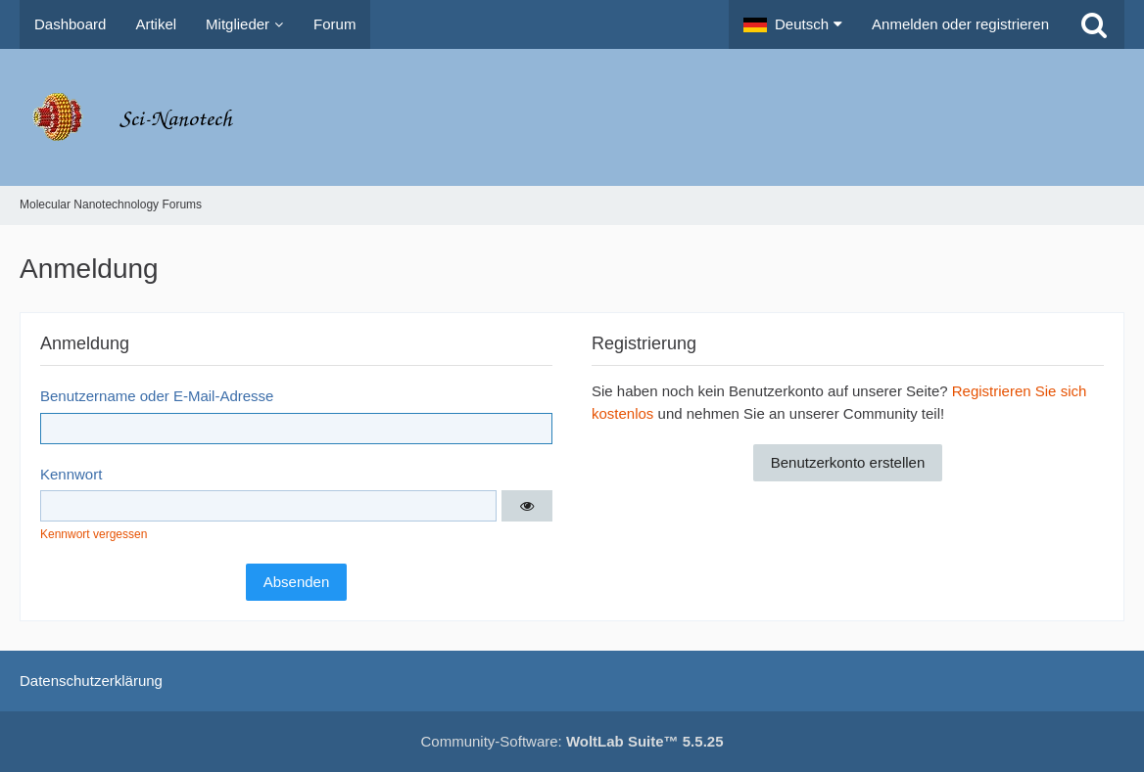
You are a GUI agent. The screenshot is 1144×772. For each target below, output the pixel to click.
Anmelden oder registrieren (960, 24)
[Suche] (1094, 24)
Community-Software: (572, 741)
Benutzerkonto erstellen (848, 462)
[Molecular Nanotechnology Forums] (572, 117)
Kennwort (71, 474)
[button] (793, 24)
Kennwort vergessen (93, 534)
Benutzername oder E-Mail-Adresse (156, 395)
